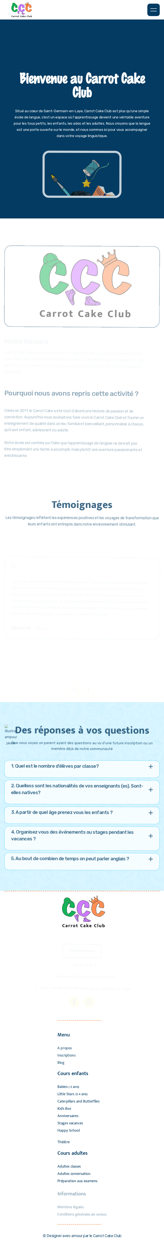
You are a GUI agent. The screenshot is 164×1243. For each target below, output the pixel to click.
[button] (153, 10)
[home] (21, 9)
